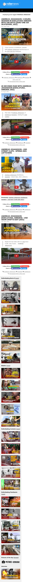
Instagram (25, 72)
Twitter (24, 74)
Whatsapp (16, 72)
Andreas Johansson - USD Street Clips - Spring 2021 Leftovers (14, 151)
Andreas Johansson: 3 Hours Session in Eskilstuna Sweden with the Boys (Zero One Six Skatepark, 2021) (16, 21)
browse (16, 557)
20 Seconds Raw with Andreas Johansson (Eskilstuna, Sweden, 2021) (16, 88)
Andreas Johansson (13, 49)
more (16, 278)
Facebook (16, 74)
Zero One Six (11, 51)
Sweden (27, 77)
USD (23, 241)
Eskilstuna (20, 77)
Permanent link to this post (17, 81)
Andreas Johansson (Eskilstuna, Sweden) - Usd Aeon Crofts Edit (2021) (14, 218)
